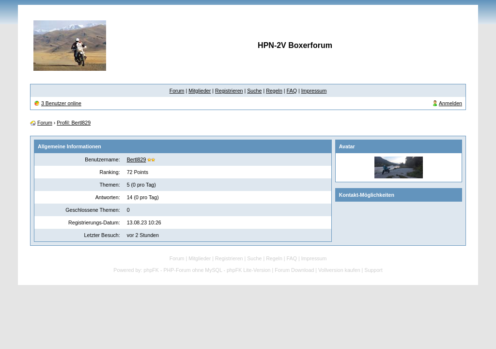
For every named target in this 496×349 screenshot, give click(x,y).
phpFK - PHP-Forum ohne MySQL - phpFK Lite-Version (207, 270)
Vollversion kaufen (339, 270)
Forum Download (294, 270)
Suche (254, 91)
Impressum (314, 91)
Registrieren (229, 91)
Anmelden (450, 103)
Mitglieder (199, 91)
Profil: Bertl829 (74, 123)
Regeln (274, 91)
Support (373, 270)
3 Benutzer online (61, 103)
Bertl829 (136, 159)
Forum (177, 91)
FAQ (292, 91)
